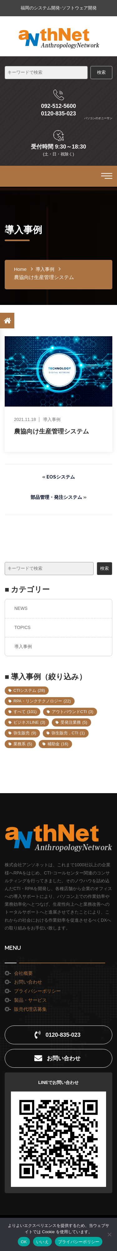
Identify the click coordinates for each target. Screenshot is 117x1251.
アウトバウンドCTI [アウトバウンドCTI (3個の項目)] (72, 712)
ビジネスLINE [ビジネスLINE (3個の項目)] (29, 722)
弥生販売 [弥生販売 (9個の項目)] (24, 733)
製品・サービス (30, 1000)
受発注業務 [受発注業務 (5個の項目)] (74, 722)
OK (24, 1241)
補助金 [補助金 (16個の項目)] (57, 744)
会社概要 (23, 973)
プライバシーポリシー (37, 991)
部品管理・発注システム (56, 497)
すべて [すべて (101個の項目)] (25, 712)
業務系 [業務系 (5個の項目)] (22, 744)
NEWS (20, 608)
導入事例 (23, 646)
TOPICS (22, 627)
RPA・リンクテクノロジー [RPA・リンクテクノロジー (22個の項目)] (42, 701)
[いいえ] (109, 1234)
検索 (104, 568)
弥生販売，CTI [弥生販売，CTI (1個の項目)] (68, 733)
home (20, 269)
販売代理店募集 (30, 1009)
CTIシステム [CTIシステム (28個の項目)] (29, 690)
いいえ (42, 1241)
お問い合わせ (28, 982)
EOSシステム (60, 477)
